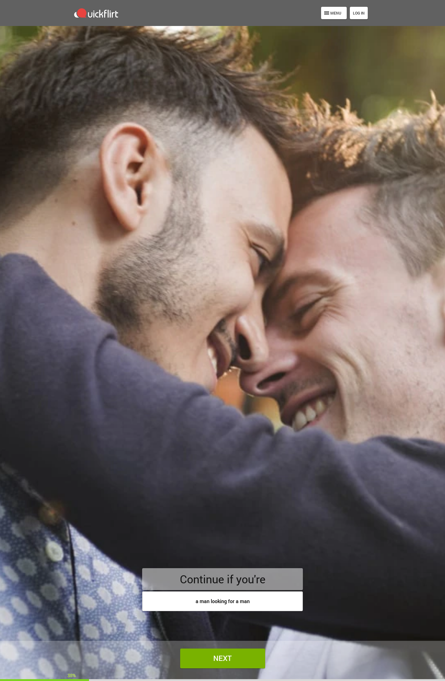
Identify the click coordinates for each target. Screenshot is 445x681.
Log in (359, 13)
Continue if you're (222, 579)
